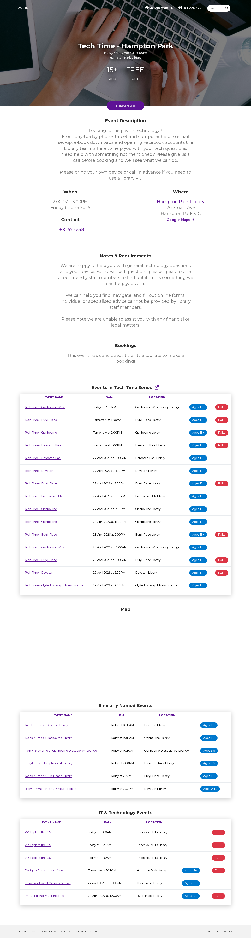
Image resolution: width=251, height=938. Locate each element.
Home (23, 931)
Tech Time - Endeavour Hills (43, 496)
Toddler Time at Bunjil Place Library (48, 776)
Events (23, 7)
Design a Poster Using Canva (44, 870)
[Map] (125, 654)
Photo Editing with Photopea (45, 896)
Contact (80, 931)
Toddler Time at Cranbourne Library (48, 738)
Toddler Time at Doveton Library (46, 725)
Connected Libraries (218, 931)
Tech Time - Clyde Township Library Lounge (54, 585)
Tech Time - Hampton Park (43, 445)
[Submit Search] (226, 8)
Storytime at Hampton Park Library (48, 763)
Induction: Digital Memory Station (48, 883)
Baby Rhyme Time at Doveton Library (50, 788)
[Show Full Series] (156, 387)
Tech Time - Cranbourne (41, 432)
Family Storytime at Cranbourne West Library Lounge (61, 750)
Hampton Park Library (180, 201)
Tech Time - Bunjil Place (41, 420)
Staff (93, 931)
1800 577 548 (70, 229)
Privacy (65, 931)
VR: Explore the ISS (38, 832)
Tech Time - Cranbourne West (45, 407)
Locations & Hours (43, 931)
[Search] (215, 8)
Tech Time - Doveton (39, 470)
